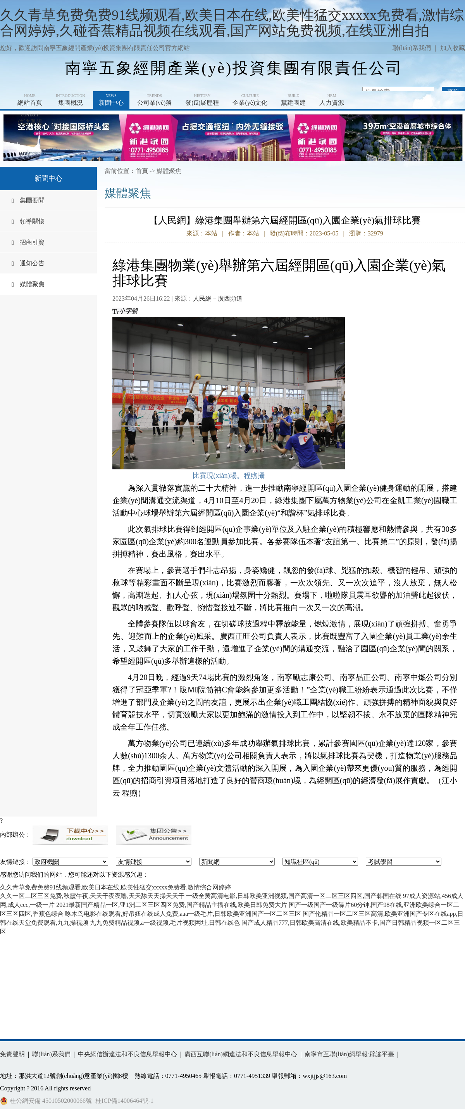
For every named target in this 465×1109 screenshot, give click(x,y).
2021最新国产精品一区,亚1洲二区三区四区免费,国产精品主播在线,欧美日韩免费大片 (171, 904)
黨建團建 (293, 99)
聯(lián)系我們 (412, 48)
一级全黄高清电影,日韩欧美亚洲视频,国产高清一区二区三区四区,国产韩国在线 (293, 896)
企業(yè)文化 (249, 99)
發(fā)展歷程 (202, 99)
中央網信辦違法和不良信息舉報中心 (127, 1054)
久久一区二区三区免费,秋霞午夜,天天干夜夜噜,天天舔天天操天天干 (92, 896)
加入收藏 (452, 48)
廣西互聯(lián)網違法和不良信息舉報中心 (240, 1054)
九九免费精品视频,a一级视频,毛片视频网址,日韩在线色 (165, 922)
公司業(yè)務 (154, 99)
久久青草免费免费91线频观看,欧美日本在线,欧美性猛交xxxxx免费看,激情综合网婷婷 (115, 887)
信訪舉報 (29, 118)
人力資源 (331, 99)
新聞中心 (111, 99)
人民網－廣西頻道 (218, 298)
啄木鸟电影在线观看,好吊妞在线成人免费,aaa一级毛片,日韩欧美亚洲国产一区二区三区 (183, 913)
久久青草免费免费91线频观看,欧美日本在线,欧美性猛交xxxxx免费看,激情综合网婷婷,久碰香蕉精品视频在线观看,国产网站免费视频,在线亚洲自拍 (232, 22)
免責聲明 (12, 1054)
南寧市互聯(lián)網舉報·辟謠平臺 (349, 1054)
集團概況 (70, 99)
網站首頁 (29, 99)
